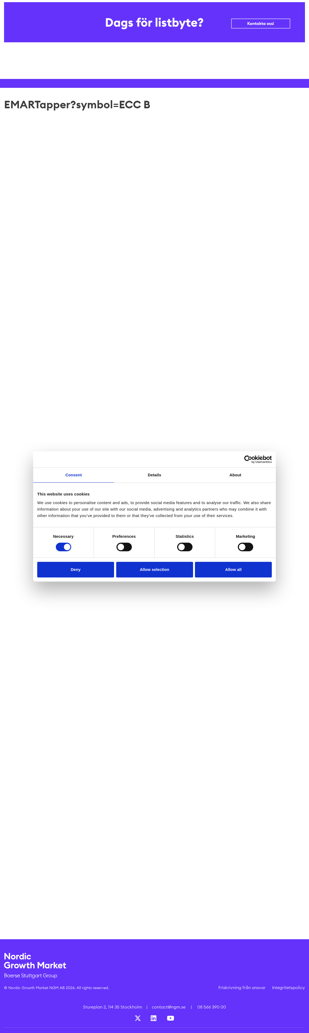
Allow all (233, 569)
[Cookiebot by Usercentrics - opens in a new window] (248, 459)
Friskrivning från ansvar (242, 987)
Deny (76, 569)
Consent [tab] (74, 475)
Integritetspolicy (288, 987)
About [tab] (235, 475)
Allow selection (154, 569)
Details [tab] (154, 475)
